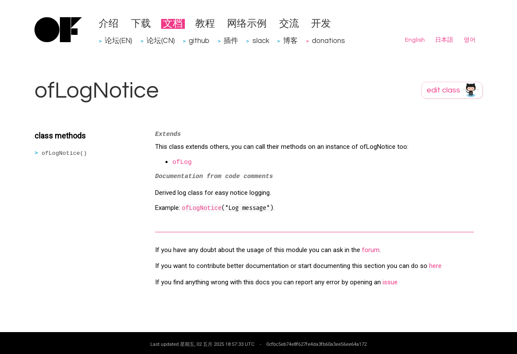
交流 (289, 24)
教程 (205, 24)
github (199, 40)
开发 (321, 24)
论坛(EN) (118, 40)
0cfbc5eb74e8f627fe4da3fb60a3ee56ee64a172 (316, 344)
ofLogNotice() (64, 153)
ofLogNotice (201, 208)
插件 (231, 40)
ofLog (182, 162)
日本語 (444, 40)
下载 (141, 24)
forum (371, 250)
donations (328, 40)
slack (260, 40)
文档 (173, 24)
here (435, 266)
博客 (290, 40)
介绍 (108, 24)
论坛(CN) (160, 40)
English (415, 40)
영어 (470, 40)
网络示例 (247, 24)
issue (390, 282)
